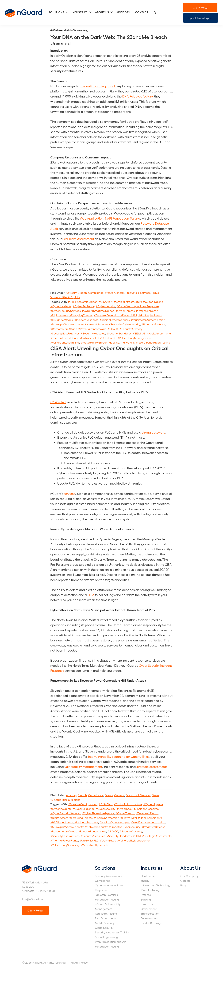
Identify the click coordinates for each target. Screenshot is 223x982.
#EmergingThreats (81, 315)
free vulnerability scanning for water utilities (118, 756)
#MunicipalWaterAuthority (66, 324)
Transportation (150, 913)
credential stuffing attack (98, 86)
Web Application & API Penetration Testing (110, 218)
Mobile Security (104, 923)
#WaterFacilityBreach (93, 342)
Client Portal (200, 7)
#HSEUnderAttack (61, 319)
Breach (82, 292)
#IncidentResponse (86, 319)
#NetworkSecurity (96, 324)
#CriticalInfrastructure (128, 301)
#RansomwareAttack (63, 328)
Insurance (147, 904)
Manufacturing (150, 890)
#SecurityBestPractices (64, 333)
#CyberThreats (125, 310)
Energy (145, 880)
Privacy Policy (79, 962)
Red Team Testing (106, 913)
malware (126, 342)
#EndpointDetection (106, 315)
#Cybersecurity (105, 306)
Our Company (189, 876)
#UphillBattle (108, 338)
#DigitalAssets (59, 315)
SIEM (90, 595)
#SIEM (137, 333)
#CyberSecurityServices (65, 310)
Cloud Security (104, 927)
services (69, 493)
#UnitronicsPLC (89, 338)
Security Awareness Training (112, 932)
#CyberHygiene (153, 301)
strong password (153, 432)
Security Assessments (108, 876)
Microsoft (139, 342)
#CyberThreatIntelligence (98, 310)
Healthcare (148, 876)
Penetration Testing (158, 342)
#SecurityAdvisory (131, 328)
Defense (146, 894)
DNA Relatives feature (137, 96)
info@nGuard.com (33, 899)
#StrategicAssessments (156, 333)
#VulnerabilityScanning (64, 342)
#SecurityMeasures (93, 333)
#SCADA (113, 328)
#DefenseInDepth (147, 310)
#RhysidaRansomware (92, 328)
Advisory (71, 292)
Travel (155, 292)
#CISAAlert (106, 301)
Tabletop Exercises (106, 894)
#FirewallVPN (128, 315)
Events (109, 292)
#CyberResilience (83, 306)
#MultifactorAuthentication (148, 319)
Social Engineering (106, 937)
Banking (146, 899)
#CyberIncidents (60, 306)
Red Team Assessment (78, 238)
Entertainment (150, 918)
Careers (185, 880)
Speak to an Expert (201, 18)
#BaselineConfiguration (82, 301)
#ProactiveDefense (153, 324)
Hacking (114, 342)
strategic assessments (151, 766)
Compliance (95, 292)
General (119, 292)
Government (149, 908)
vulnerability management (83, 766)
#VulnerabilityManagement (134, 338)
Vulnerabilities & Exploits (65, 297)
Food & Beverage (151, 923)
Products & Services (138, 292)
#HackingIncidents (150, 315)
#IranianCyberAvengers (115, 319)
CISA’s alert (58, 402)
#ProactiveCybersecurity (124, 324)
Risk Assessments (106, 918)
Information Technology (155, 885)
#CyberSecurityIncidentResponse (138, 306)
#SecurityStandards (119, 333)
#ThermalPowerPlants (64, 338)
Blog (183, 885)
